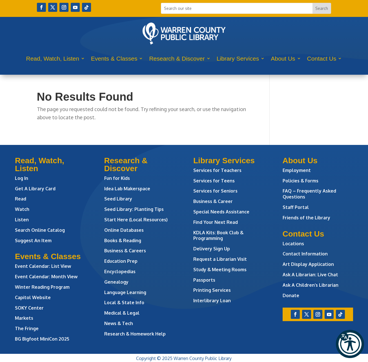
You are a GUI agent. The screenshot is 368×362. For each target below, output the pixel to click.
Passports (204, 280)
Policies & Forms (300, 181)
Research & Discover (177, 58)
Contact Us (321, 58)
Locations (293, 243)
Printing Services (212, 290)
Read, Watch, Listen (52, 58)
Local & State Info (124, 302)
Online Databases (124, 230)
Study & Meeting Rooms (220, 269)
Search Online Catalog (40, 230)
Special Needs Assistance (221, 212)
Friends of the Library (306, 217)
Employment (297, 170)
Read (20, 199)
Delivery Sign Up (211, 248)
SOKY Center (29, 308)
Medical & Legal (121, 313)
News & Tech (118, 323)
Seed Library (118, 199)
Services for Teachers (217, 170)
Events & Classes (114, 58)
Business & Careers (125, 250)
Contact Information (305, 254)
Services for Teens (214, 181)
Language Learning (125, 292)
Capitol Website (33, 297)
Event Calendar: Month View (46, 276)
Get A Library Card (35, 188)
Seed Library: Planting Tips (134, 209)
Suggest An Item (33, 240)
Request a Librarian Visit (220, 259)
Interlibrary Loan (212, 300)
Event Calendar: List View (43, 266)
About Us (283, 58)
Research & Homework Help (135, 334)
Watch (22, 209)
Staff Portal (296, 207)
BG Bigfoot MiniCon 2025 (42, 339)
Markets (24, 318)
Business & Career (213, 201)
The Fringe (27, 328)
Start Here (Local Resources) (136, 219)
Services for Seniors (215, 191)
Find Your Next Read (215, 222)
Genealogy (116, 282)
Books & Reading (122, 240)
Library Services (238, 58)
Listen (22, 219)
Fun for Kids (117, 178)
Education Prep (121, 261)
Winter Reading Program (43, 287)
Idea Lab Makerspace (127, 188)
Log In (21, 178)
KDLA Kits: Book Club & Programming (218, 235)
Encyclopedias (120, 271)
